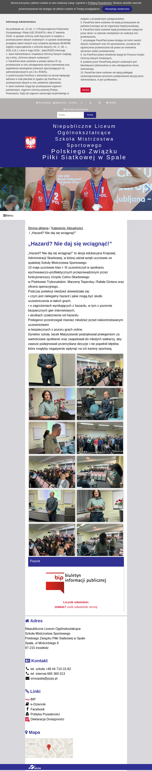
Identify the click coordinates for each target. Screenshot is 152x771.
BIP (30, 699)
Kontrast (111, 103)
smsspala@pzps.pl (41, 678)
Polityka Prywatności (42, 714)
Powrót (35, 561)
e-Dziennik (35, 704)
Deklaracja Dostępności (44, 719)
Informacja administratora (76, 109)
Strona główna (43, 103)
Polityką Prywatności (100, 2)
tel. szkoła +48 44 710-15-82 (48, 669)
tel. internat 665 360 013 (45, 673)
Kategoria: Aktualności (67, 228)
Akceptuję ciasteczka (117, 8)
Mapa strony (60, 103)
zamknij (85, 90)
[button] (147, 189)
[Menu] (76, 215)
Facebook (35, 709)
